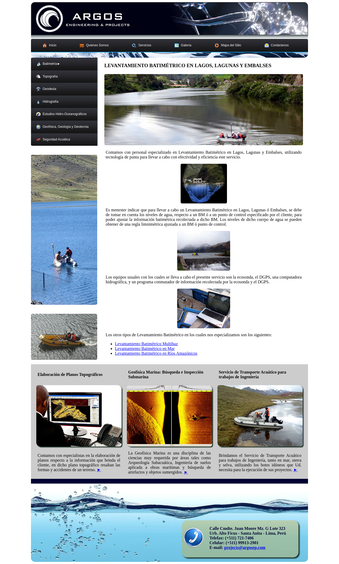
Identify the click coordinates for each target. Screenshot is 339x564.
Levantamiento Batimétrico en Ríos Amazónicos (156, 353)
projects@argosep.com (244, 547)
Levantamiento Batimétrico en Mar (145, 348)
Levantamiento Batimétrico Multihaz (146, 344)
